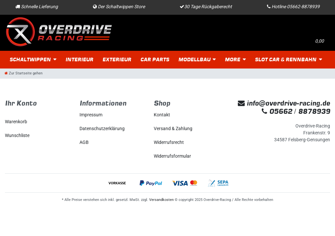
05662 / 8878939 (296, 111)
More (232, 59)
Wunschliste (17, 135)
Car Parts (154, 59)
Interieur (79, 59)
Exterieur (116, 59)
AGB (84, 142)
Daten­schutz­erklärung (102, 128)
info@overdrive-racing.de (284, 103)
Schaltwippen (30, 59)
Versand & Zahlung (173, 128)
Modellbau (194, 59)
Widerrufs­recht (169, 142)
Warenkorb (16, 121)
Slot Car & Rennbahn (285, 59)
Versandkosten (161, 200)
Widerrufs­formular (172, 156)
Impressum (90, 114)
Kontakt (162, 114)
